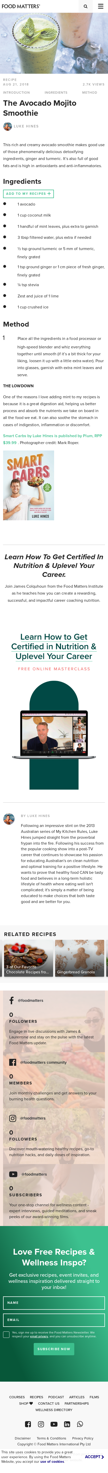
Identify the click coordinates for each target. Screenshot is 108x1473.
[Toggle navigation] (100, 6)
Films (94, 1397)
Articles (77, 1397)
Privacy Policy (82, 1438)
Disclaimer (23, 1438)
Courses (17, 1397)
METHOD (89, 93)
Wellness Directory (54, 1410)
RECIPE (10, 80)
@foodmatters (30, 1000)
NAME (13, 1303)
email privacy (39, 1336)
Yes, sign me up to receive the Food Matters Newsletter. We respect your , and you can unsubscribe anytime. (54, 1334)
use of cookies (52, 1461)
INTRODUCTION (16, 93)
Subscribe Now (54, 1349)
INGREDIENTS (56, 93)
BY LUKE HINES (35, 816)
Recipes (36, 1397)
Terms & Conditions (51, 1438)
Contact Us (48, 1404)
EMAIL (13, 1320)
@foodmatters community (43, 1062)
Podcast (56, 1397)
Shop (26, 1404)
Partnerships (77, 1404)
